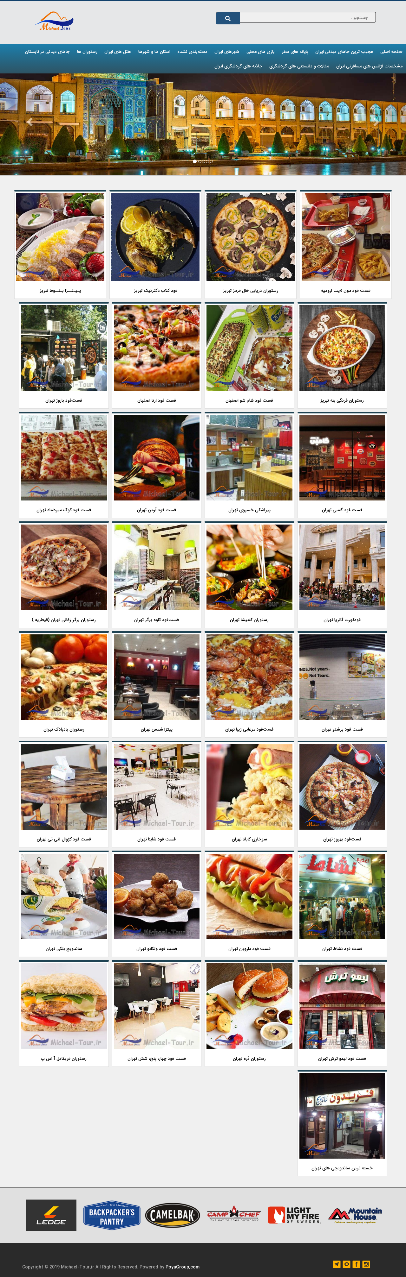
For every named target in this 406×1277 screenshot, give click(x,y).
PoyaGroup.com (183, 1267)
